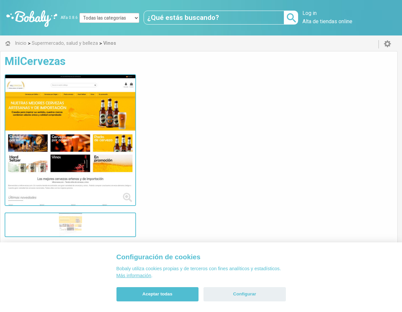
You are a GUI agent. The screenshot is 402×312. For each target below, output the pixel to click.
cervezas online (190, 94)
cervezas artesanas (233, 94)
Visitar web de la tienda (142, 119)
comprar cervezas (148, 94)
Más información (134, 275)
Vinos (135, 151)
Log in (309, 13)
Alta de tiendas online (327, 21)
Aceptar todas (157, 293)
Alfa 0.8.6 (69, 17)
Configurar (244, 293)
